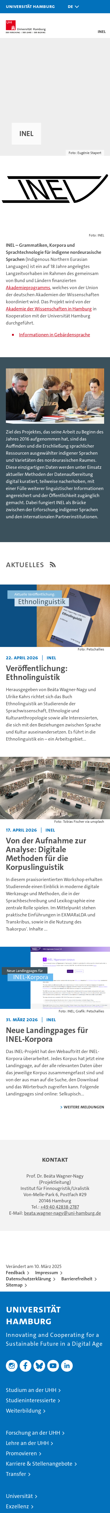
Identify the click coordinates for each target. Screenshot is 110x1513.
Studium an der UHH (31, 1390)
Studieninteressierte (31, 1400)
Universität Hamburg (30, 6)
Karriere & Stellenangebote (39, 1463)
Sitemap (14, 1285)
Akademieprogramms (28, 287)
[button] (72, 6)
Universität (19, 1496)
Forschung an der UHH (33, 1432)
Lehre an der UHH (27, 1443)
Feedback (15, 1272)
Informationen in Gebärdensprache (54, 335)
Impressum (46, 1272)
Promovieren (21, 1453)
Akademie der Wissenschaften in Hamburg (49, 309)
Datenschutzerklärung (28, 1279)
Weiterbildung (23, 1410)
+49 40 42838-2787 (59, 1207)
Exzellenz (17, 1506)
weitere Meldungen (84, 1107)
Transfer (16, 1474)
